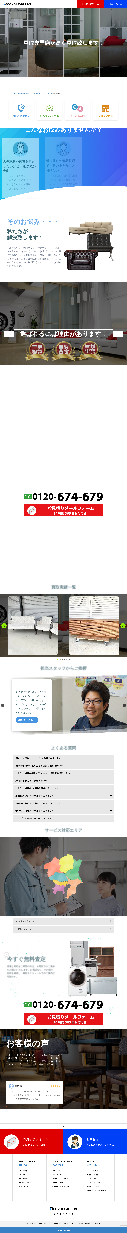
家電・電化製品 (23, 1171)
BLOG (74, 1224)
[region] (63, 112)
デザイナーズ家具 (23, 1186)
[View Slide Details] (63, 497)
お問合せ (57, 1224)
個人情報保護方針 (84, 1224)
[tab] (63, 758)
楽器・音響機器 (23, 1179)
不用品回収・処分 (92, 1171)
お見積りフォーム (44, 1224)
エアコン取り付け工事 (94, 1183)
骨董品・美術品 (57, 1171)
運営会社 (97, 1224)
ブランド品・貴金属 (24, 1183)
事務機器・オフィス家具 (60, 1179)
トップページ (31, 1224)
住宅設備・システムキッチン (61, 1186)
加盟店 (66, 1224)
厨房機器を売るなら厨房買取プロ (97, 1190)
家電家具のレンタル (93, 1186)
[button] (21, 110)
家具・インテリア (24, 1175)
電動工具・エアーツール (60, 1175)
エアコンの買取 (91, 1179)
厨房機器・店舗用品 (58, 1183)
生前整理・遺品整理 (93, 1175)
